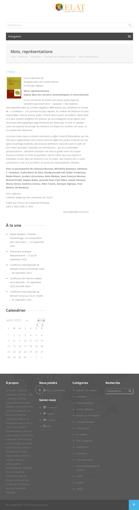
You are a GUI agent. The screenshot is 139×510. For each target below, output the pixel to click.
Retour (11, 71)
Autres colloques (84, 409)
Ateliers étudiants (85, 402)
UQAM (79, 482)
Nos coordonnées (54, 390)
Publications (82, 447)
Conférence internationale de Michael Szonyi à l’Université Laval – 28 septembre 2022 (27, 268)
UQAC (79, 476)
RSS (47, 426)
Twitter (48, 413)
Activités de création (86, 390)
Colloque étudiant (85, 421)
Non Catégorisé (84, 440)
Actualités (81, 396)
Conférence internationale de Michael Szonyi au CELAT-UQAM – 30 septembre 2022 (26, 295)
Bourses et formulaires (88, 415)
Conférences (82, 428)
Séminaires (81, 453)
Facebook (50, 407)
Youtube (49, 420)
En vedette (81, 434)
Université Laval (84, 459)
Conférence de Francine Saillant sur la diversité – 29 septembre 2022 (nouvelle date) (26, 282)
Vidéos (79, 488)
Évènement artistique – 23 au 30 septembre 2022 (23, 255)
